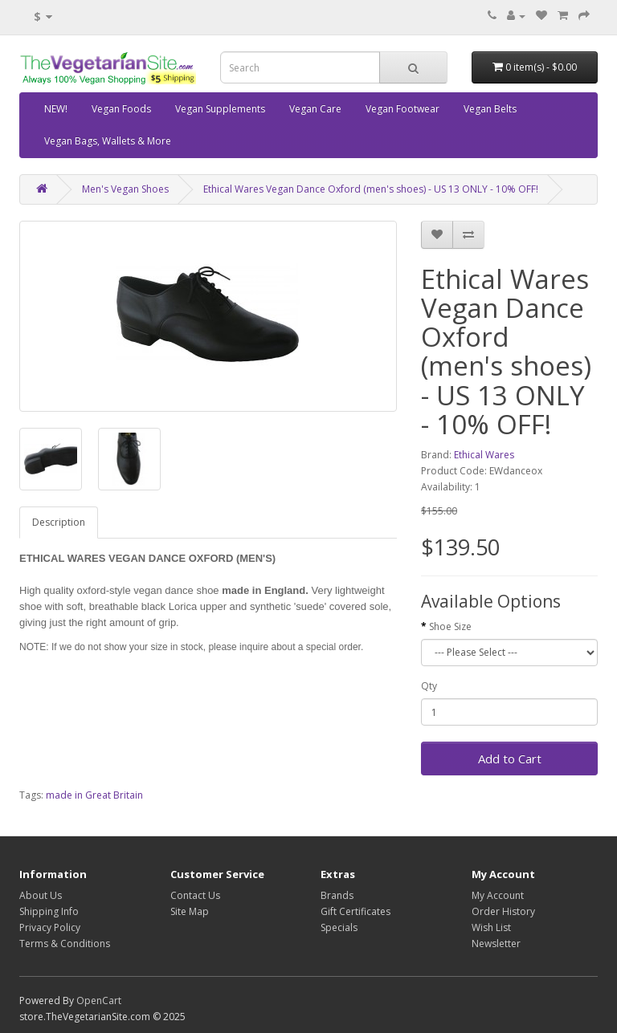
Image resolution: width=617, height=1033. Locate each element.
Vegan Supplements (220, 109)
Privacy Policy (49, 927)
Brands (337, 895)
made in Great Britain (94, 795)
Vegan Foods (121, 109)
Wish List (491, 927)
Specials (339, 927)
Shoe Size (450, 626)
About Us (40, 895)
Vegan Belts (490, 109)
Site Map (189, 911)
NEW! (55, 109)
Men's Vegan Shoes (125, 189)
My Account (498, 895)
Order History (503, 911)
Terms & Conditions (64, 943)
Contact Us (195, 895)
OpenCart (98, 1000)
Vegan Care (315, 109)
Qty (429, 686)
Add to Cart (509, 758)
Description (58, 522)
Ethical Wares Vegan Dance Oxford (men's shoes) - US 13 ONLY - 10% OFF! (370, 189)
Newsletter (496, 943)
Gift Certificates (355, 911)
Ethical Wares (484, 455)
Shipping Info (49, 911)
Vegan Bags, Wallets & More (107, 141)
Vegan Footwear (402, 109)
